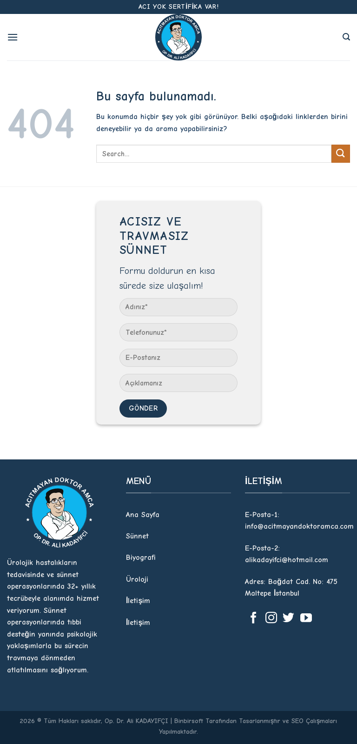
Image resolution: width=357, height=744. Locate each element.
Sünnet (137, 536)
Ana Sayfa (142, 515)
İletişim (138, 601)
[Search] (346, 37)
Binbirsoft (188, 721)
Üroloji (137, 579)
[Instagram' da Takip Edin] (271, 618)
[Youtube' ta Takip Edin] (306, 618)
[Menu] (12, 37)
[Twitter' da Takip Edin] (288, 618)
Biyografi (141, 557)
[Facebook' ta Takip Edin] (253, 618)
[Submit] (340, 154)
